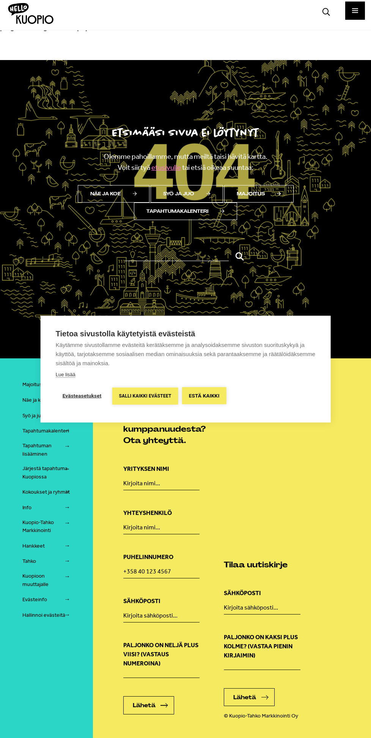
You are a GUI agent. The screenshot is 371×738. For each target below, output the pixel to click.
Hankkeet (33, 546)
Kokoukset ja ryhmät (46, 492)
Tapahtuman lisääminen (37, 449)
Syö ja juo (187, 194)
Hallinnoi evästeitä (43, 615)
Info (26, 507)
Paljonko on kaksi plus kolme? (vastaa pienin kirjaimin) (261, 646)
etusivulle (166, 167)
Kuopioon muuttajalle (35, 580)
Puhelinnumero (148, 557)
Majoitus (259, 194)
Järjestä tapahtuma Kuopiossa (45, 472)
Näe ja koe (113, 194)
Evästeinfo (34, 599)
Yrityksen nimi (146, 468)
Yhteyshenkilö (147, 512)
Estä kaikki (204, 396)
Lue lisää (65, 374)
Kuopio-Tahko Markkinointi (38, 526)
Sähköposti (141, 601)
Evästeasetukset (82, 396)
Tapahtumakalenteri (185, 211)
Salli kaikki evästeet (145, 396)
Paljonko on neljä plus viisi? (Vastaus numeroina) (160, 654)
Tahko (29, 561)
